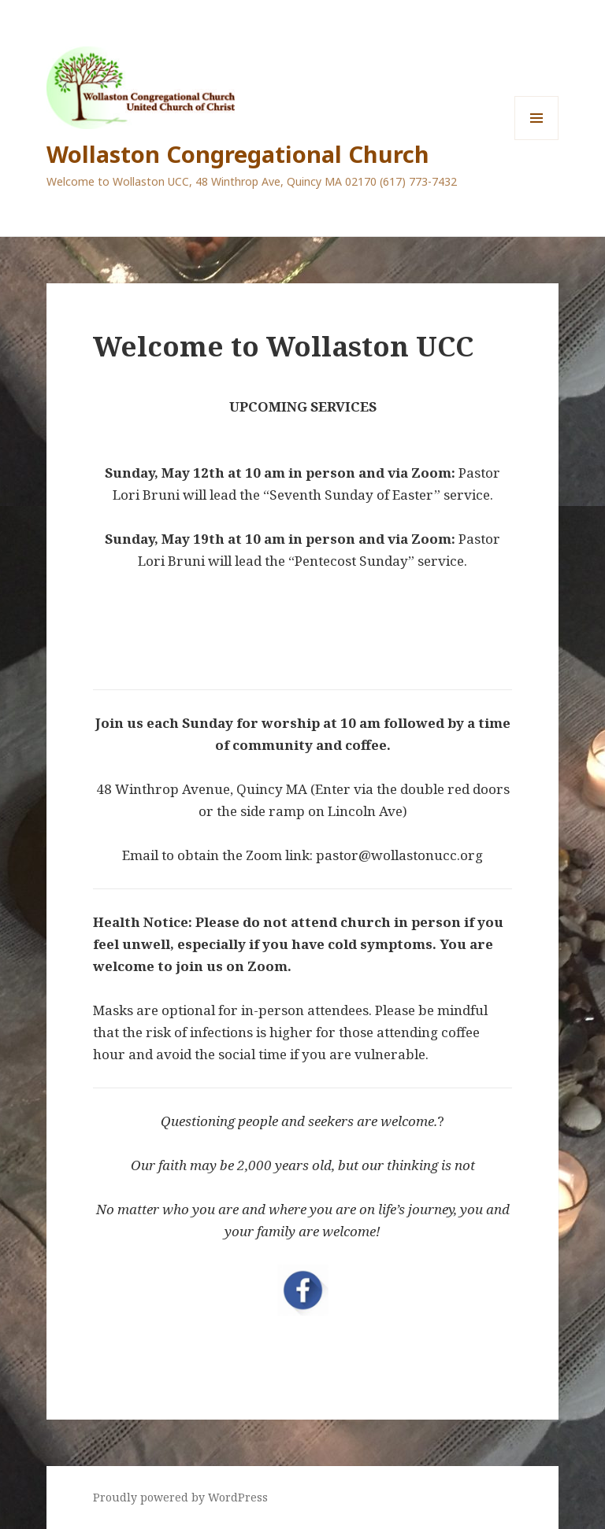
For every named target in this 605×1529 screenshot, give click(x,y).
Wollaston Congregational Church (237, 153)
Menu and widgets (537, 139)
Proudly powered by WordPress (180, 1497)
